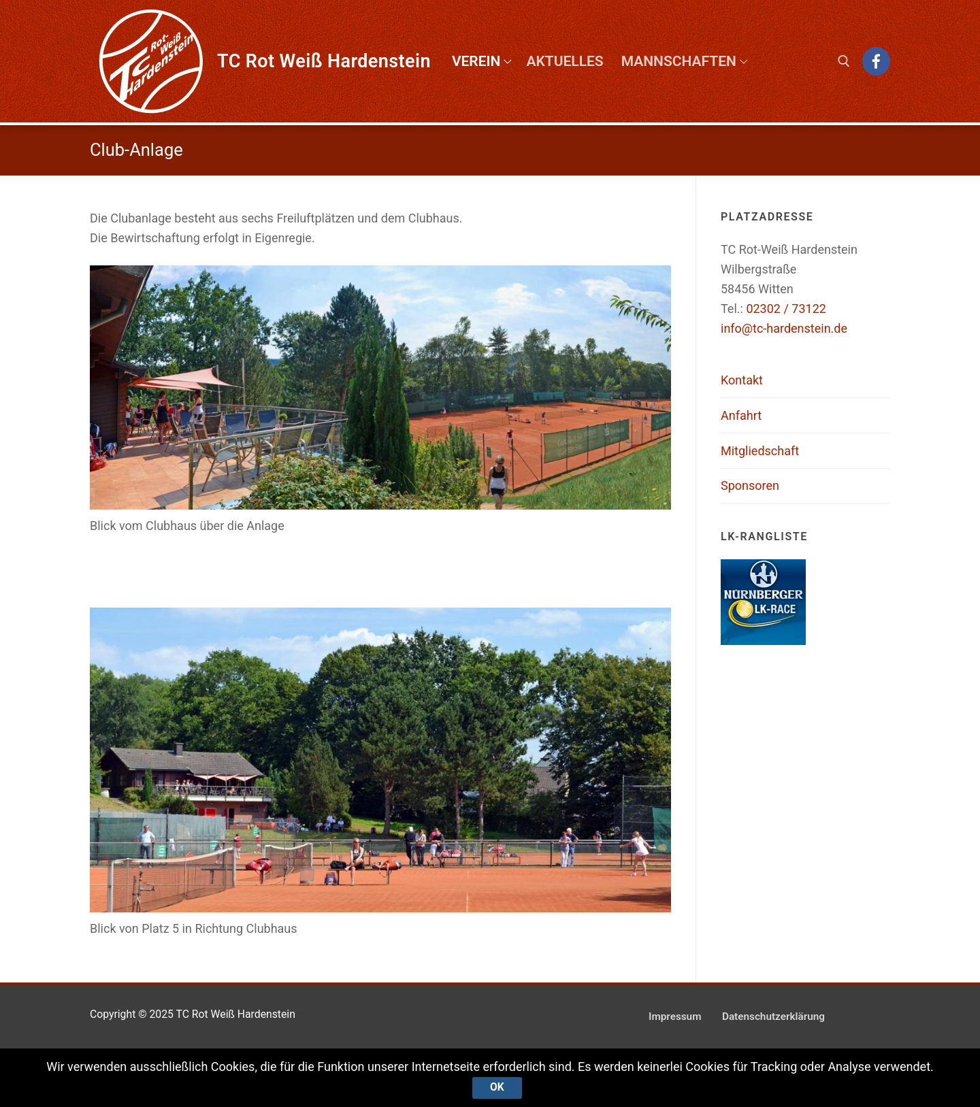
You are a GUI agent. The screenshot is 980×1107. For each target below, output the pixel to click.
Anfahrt (741, 415)
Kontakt (742, 380)
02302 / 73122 (786, 308)
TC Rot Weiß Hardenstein (324, 61)
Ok (497, 1087)
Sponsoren (750, 485)
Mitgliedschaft (760, 451)
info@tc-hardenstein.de (784, 328)
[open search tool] (844, 61)
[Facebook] (876, 61)
